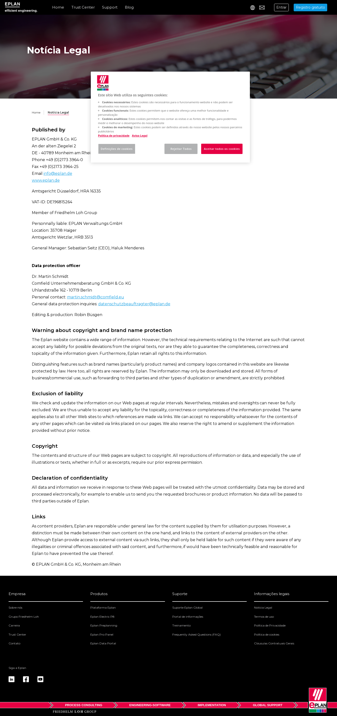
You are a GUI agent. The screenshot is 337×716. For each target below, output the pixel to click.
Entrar (281, 7)
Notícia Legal (263, 607)
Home (58, 7)
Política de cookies (266, 634)
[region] (170, 117)
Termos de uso (264, 616)
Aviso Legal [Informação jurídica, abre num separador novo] (139, 135)
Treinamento (181, 625)
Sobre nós (15, 607)
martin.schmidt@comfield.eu (95, 297)
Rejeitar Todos (181, 149)
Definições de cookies (117, 149)
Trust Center (83, 7)
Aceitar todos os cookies (222, 149)
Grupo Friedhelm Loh (24, 616)
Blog (129, 7)
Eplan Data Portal (103, 643)
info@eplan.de (58, 173)
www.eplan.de (46, 180)
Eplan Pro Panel (101, 634)
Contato (14, 643)
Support (109, 7)
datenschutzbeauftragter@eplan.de (134, 304)
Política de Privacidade (270, 625)
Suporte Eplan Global (187, 607)
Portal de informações (187, 616)
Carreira (14, 625)
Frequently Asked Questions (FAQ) (196, 634)
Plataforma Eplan (103, 607)
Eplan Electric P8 (102, 616)
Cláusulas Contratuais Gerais (274, 643)
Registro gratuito (310, 7)
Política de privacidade (114, 135)
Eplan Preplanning (103, 625)
